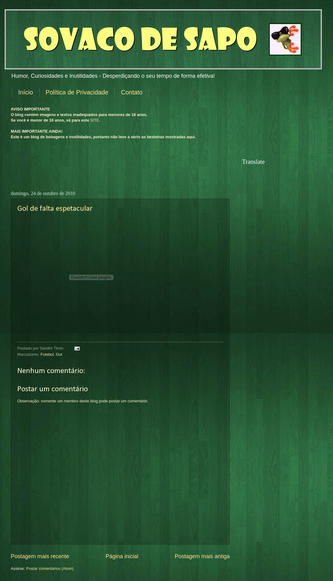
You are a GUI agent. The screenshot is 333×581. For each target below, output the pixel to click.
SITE (94, 120)
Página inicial (121, 556)
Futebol (47, 354)
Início (25, 92)
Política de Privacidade (77, 92)
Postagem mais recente (40, 556)
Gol (59, 354)
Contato (131, 92)
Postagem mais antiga (202, 556)
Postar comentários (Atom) (49, 568)
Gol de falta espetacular (54, 209)
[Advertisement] (154, 169)
